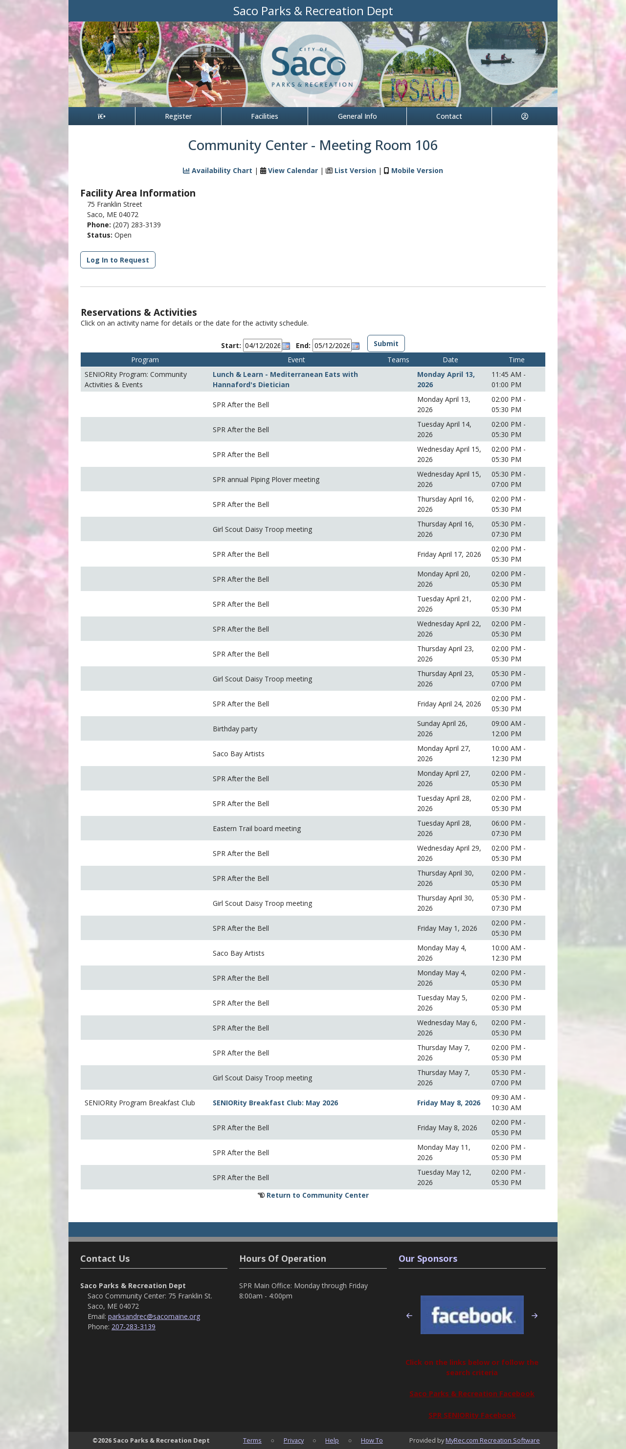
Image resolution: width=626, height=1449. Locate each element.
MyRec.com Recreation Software (493, 1440)
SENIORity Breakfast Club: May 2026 (275, 1102)
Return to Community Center (318, 1195)
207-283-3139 (134, 1326)
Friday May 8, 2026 (448, 1102)
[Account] (525, 116)
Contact (449, 116)
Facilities (264, 116)
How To (372, 1440)
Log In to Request (118, 259)
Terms (252, 1440)
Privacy (294, 1440)
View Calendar (293, 170)
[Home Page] (101, 116)
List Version (355, 170)
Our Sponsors (428, 1258)
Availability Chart (217, 170)
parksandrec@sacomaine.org (154, 1316)
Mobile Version (417, 170)
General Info (357, 116)
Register (178, 116)
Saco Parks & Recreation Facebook (472, 1393)
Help (332, 1440)
